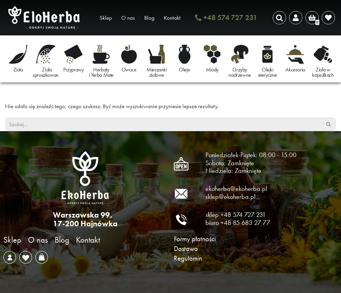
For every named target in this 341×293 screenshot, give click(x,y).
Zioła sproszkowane (47, 72)
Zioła (18, 69)
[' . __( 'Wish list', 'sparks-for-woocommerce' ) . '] (328, 17)
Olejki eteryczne (267, 72)
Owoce (129, 69)
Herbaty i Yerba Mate (101, 72)
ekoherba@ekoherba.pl (236, 188)
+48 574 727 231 (230, 17)
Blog (149, 17)
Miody (212, 69)
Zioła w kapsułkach (323, 72)
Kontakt (172, 17)
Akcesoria (295, 69)
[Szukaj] (279, 17)
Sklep (106, 17)
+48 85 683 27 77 (245, 222)
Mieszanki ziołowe (157, 72)
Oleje (184, 69)
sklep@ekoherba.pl (230, 196)
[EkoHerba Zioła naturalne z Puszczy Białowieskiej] (46, 17)
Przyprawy (73, 69)
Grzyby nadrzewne (239, 72)
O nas (128, 17)
